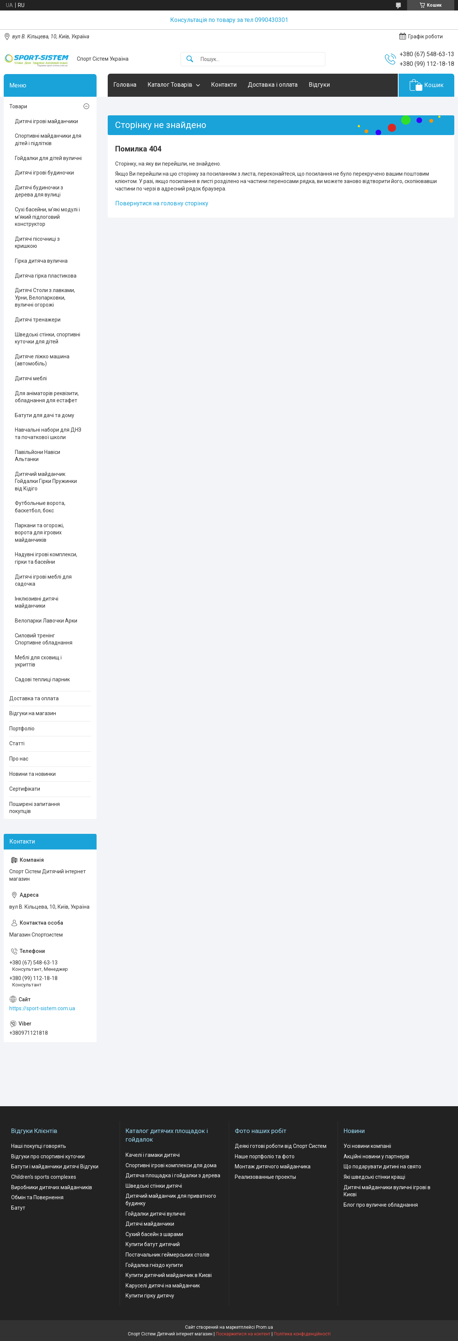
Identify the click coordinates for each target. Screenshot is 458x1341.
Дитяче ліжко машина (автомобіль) (42, 360)
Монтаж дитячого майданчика (273, 1166)
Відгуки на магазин (32, 713)
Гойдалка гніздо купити (154, 1265)
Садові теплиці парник (42, 679)
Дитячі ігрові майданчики (46, 121)
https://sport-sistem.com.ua (42, 1008)
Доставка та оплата (34, 698)
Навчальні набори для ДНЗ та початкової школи (48, 433)
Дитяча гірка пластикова (46, 276)
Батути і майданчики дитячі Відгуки (54, 1166)
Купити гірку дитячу (150, 1296)
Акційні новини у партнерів (376, 1156)
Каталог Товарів (169, 84)
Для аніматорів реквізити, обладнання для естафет (47, 397)
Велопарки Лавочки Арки (46, 621)
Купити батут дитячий (153, 1244)
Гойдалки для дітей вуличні (48, 158)
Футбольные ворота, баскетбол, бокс (40, 506)
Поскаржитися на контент (243, 1334)
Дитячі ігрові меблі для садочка (43, 580)
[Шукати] (190, 59)
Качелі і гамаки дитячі (153, 1155)
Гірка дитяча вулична (41, 261)
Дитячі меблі (31, 378)
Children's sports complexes (43, 1177)
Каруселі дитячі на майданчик (163, 1286)
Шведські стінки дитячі (154, 1186)
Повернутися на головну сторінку (161, 203)
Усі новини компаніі (367, 1146)
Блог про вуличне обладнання (381, 1205)
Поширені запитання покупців (34, 807)
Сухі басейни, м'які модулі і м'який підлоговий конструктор (47, 217)
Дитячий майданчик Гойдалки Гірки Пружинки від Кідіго (46, 481)
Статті (17, 743)
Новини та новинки (32, 774)
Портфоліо (22, 729)
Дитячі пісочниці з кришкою (37, 242)
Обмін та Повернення (37, 1197)
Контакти (224, 84)
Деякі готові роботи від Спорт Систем (281, 1146)
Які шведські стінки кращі (374, 1177)
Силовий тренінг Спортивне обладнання (43, 639)
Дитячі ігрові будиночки (44, 173)
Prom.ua (264, 1327)
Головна (124, 84)
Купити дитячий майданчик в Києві (169, 1275)
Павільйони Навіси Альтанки (37, 456)
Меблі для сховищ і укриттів (38, 661)
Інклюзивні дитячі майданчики (36, 602)
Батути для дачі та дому (44, 415)
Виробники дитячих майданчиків (51, 1187)
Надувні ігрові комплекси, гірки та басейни (46, 558)
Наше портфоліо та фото (265, 1156)
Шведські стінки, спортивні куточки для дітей (47, 338)
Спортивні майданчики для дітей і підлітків (48, 139)
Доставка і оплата (273, 84)
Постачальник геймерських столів (167, 1255)
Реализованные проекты (265, 1177)
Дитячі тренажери (38, 320)
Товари (18, 106)
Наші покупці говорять (38, 1146)
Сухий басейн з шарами (154, 1234)
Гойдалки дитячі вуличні (155, 1214)
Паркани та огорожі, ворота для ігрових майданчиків (39, 532)
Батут (18, 1208)
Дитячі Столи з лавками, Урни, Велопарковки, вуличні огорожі (45, 297)
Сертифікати (24, 789)
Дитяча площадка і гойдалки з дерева (173, 1175)
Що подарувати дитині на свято (382, 1166)
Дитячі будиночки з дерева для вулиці (39, 191)
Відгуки (319, 84)
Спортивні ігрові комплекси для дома (171, 1165)
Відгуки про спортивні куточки (48, 1156)
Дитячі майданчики (150, 1224)
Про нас (18, 759)
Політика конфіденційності (302, 1334)
